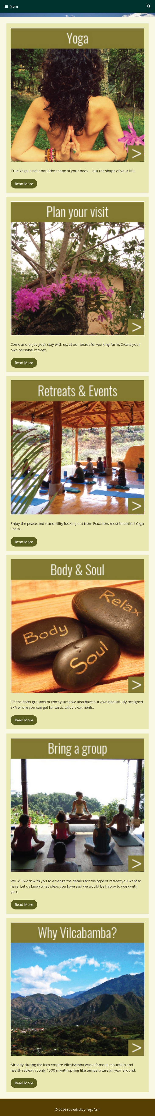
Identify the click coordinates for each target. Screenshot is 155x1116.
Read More (24, 183)
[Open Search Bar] (148, 6)
